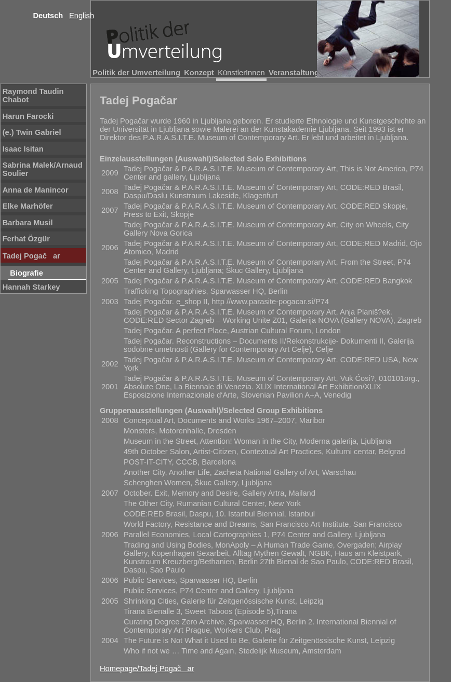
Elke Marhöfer (28, 206)
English (81, 15)
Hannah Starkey (31, 287)
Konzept (199, 73)
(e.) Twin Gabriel (32, 132)
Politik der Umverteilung (136, 73)
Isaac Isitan (23, 149)
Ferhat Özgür (26, 239)
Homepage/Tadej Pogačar (147, 668)
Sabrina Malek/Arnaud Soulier (43, 169)
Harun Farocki (28, 116)
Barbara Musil (28, 223)
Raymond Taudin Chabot (33, 95)
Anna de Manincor (36, 190)
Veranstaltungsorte (303, 73)
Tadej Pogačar (31, 256)
